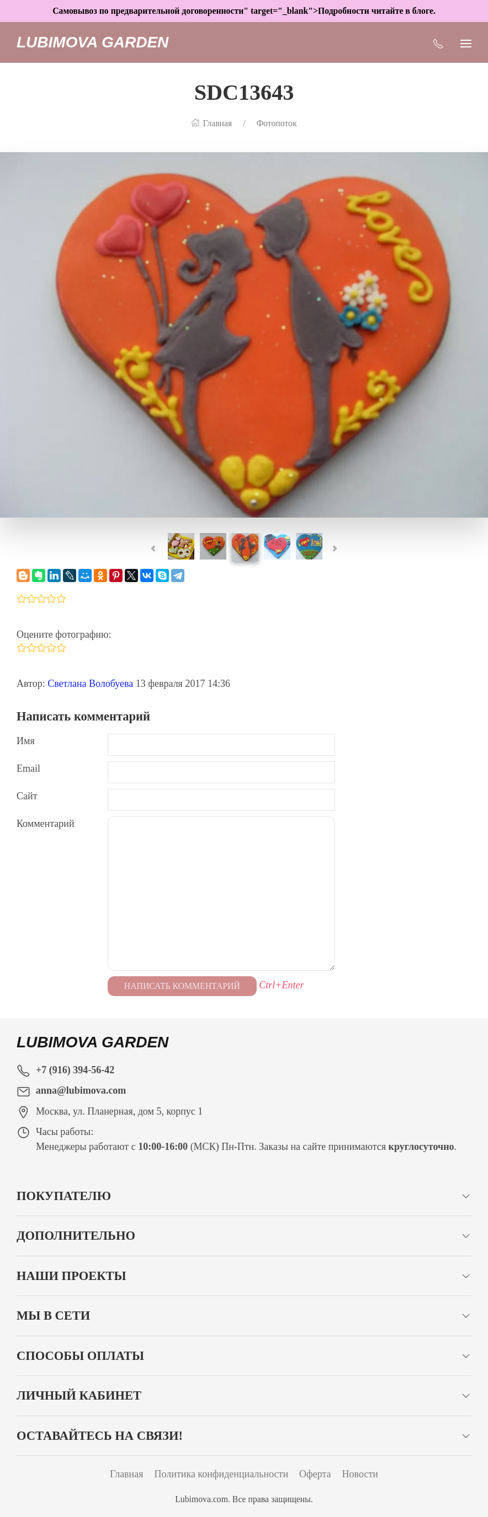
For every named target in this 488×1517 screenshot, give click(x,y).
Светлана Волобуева (90, 683)
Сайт (27, 795)
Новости (360, 1474)
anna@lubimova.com (81, 1090)
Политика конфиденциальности (222, 1474)
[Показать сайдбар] (466, 42)
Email (28, 768)
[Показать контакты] (438, 42)
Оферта (315, 1474)
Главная (126, 1474)
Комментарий (46, 823)
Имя (26, 740)
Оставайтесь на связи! (100, 1436)
